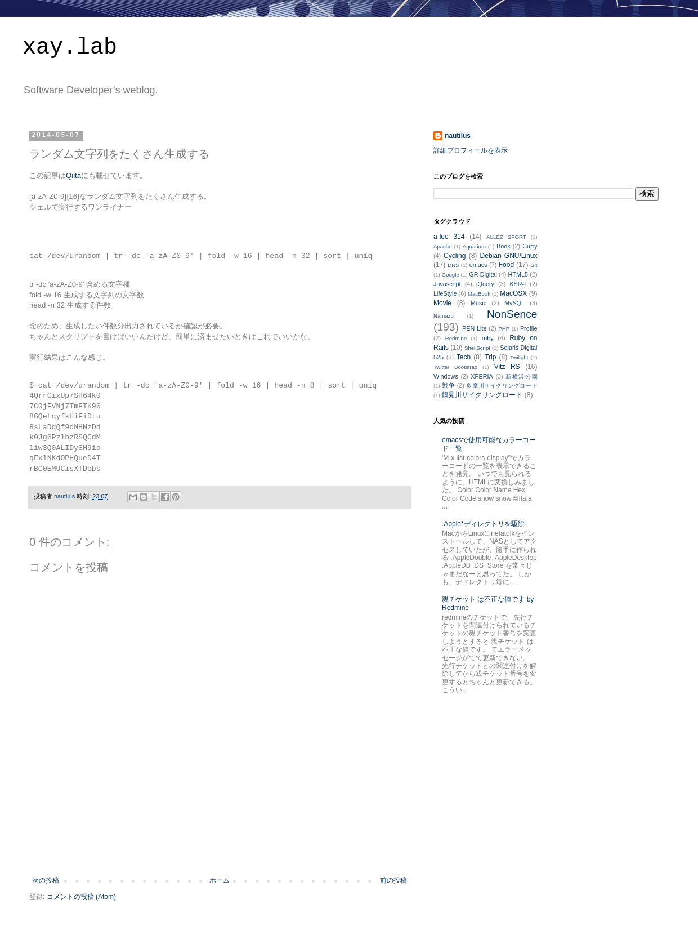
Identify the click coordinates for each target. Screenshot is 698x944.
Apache (442, 246)
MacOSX (513, 293)
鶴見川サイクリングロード (481, 395)
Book (503, 246)
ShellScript (477, 348)
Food (506, 265)
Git (533, 265)
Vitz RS (507, 367)
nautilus (458, 136)
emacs (478, 264)
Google (450, 274)
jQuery (485, 283)
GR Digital (483, 274)
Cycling (455, 256)
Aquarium (474, 246)
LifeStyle (445, 293)
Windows (445, 376)
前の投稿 (393, 880)
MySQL (514, 303)
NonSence (512, 314)
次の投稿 (45, 880)
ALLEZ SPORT (506, 237)
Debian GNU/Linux (509, 256)
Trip (490, 357)
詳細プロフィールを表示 (470, 150)
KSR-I (517, 283)
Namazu (443, 316)
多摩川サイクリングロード (501, 385)
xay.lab (70, 47)
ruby (488, 338)
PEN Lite (474, 328)
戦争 (448, 385)
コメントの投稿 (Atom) (81, 897)
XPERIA (482, 376)
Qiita (73, 175)
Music (478, 303)
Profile (529, 328)
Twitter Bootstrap (455, 367)
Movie (442, 303)
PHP (503, 329)
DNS (453, 265)
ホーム (219, 880)
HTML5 (518, 274)
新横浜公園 (521, 376)
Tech (464, 357)
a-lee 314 (448, 237)
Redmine (456, 338)
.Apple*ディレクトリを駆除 (483, 524)
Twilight (519, 357)
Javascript (447, 283)
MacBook (479, 294)
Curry (529, 246)
